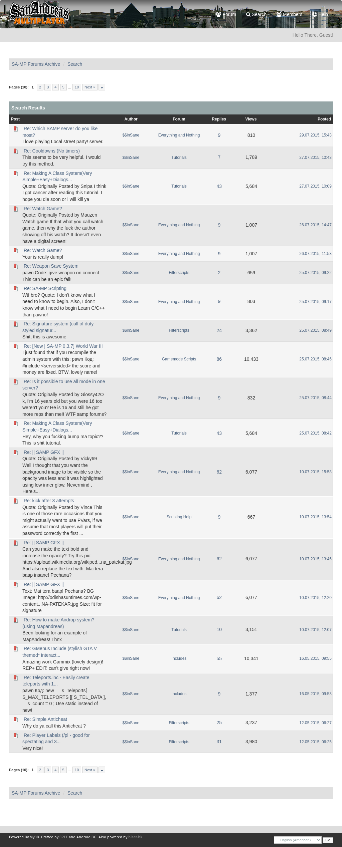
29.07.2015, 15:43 (315, 135)
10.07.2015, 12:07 (315, 629)
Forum (226, 14)
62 (219, 472)
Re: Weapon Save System (51, 266)
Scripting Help (179, 517)
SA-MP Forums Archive (36, 64)
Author (131, 119)
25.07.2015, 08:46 (315, 359)
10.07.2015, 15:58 (315, 472)
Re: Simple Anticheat (45, 719)
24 (219, 330)
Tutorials (179, 157)
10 (77, 87)
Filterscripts (179, 272)
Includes (179, 658)
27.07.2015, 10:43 (315, 157)
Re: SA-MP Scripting (45, 288)
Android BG (86, 837)
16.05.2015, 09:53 (315, 693)
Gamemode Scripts (179, 359)
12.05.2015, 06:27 (315, 723)
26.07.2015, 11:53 (315, 253)
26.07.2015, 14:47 (315, 225)
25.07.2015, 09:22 (315, 272)
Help (320, 14)
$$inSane (130, 135)
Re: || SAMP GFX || (44, 452)
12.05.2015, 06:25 (315, 742)
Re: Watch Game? (43, 208)
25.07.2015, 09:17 (315, 301)
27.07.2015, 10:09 (315, 186)
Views (251, 119)
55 (219, 658)
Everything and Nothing (179, 135)
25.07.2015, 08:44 (315, 397)
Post (15, 119)
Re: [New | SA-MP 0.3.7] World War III (63, 346)
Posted (324, 119)
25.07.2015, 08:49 (315, 330)
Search (256, 14)
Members (289, 14)
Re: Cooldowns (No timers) (52, 151)
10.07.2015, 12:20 (315, 597)
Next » (89, 87)
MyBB (34, 837)
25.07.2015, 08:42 (315, 433)
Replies (219, 119)
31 (219, 741)
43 (219, 186)
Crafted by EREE (54, 837)
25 (219, 722)
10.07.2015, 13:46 (315, 559)
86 (219, 359)
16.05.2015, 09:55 (315, 658)
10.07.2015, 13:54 (315, 517)
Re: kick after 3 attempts (49, 500)
